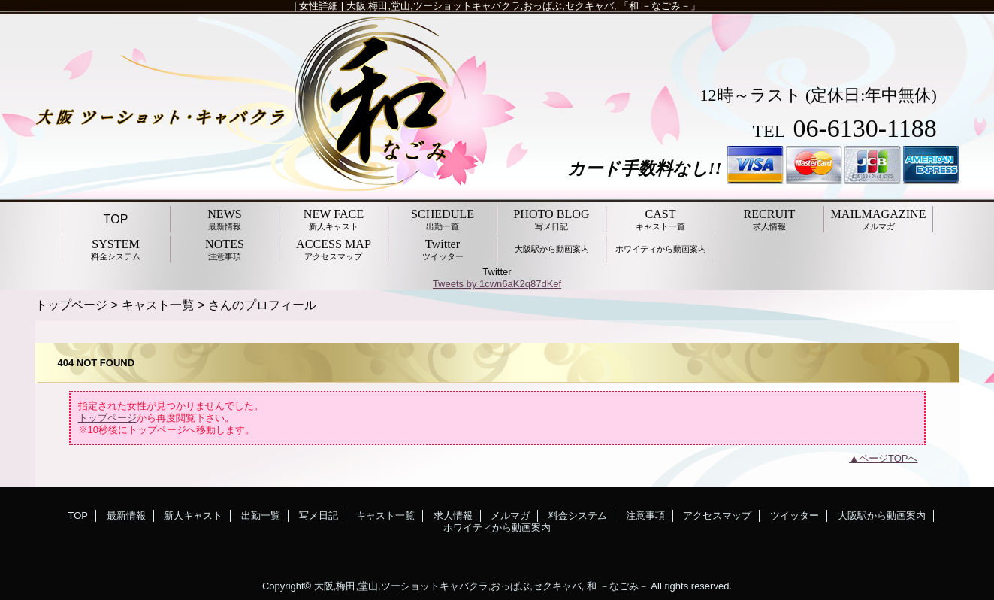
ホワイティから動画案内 (497, 527)
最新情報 (126, 515)
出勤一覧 (260, 515)
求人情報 (453, 515)
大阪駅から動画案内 (882, 515)
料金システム (577, 515)
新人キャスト (193, 515)
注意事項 (645, 515)
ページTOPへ (888, 458)
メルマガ (510, 515)
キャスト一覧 (158, 304)
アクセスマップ (717, 515)
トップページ (71, 304)
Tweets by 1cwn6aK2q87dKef (497, 283)
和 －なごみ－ (617, 586)
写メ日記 (318, 515)
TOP (116, 219)
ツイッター (794, 515)
